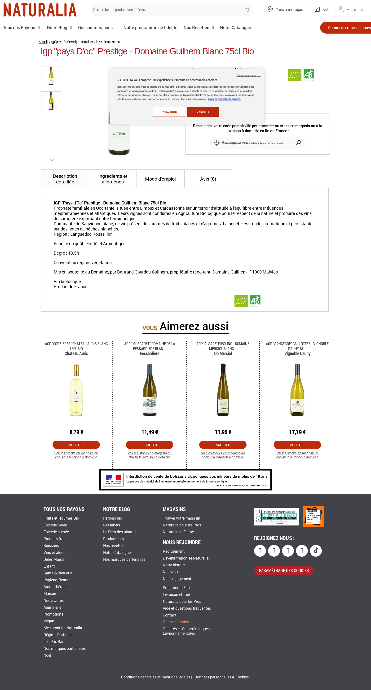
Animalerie (52, 607)
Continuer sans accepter (249, 75)
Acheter (76, 445)
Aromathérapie (56, 587)
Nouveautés (54, 600)
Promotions (53, 614)
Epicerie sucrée (56, 532)
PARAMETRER (168, 111)
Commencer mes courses (340, 27)
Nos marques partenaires (65, 648)
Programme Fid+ (177, 588)
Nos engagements (178, 579)
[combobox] (172, 10)
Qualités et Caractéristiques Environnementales (186, 631)
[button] (51, 76)
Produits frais (55, 539)
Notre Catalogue (117, 552)
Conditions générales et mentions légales (155, 677)
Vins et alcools (56, 552)
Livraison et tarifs (177, 594)
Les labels (111, 525)
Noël (47, 655)
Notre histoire (174, 565)
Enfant (49, 566)
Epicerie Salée (55, 525)
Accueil (43, 41)
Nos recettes (113, 545)
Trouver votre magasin (181, 518)
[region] (187, 96)
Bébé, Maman (55, 559)
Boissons (51, 545)
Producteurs (113, 539)
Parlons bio (112, 518)
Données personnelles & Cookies (221, 677)
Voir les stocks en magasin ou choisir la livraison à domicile (76, 455)
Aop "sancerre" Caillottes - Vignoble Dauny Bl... (297, 346)
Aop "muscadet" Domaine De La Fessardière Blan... (149, 346)
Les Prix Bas (54, 641)
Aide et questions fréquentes (187, 608)
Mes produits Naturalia (63, 628)
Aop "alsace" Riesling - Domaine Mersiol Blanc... (222, 346)
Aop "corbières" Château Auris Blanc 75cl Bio (76, 346)
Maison (50, 593)
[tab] (65, 178)
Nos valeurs (172, 572)
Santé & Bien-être (58, 573)
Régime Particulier (59, 635)
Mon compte (356, 10)
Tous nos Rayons (19, 27)
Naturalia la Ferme (178, 532)
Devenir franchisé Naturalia (186, 558)
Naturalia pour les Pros (182, 525)
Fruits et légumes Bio (61, 518)
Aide (326, 10)
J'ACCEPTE (203, 111)
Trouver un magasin (290, 10)
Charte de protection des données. (224, 99)
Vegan (49, 621)
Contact (170, 615)
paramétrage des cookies (284, 570)
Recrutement (174, 551)
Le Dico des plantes (119, 532)
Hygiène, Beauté (57, 580)
